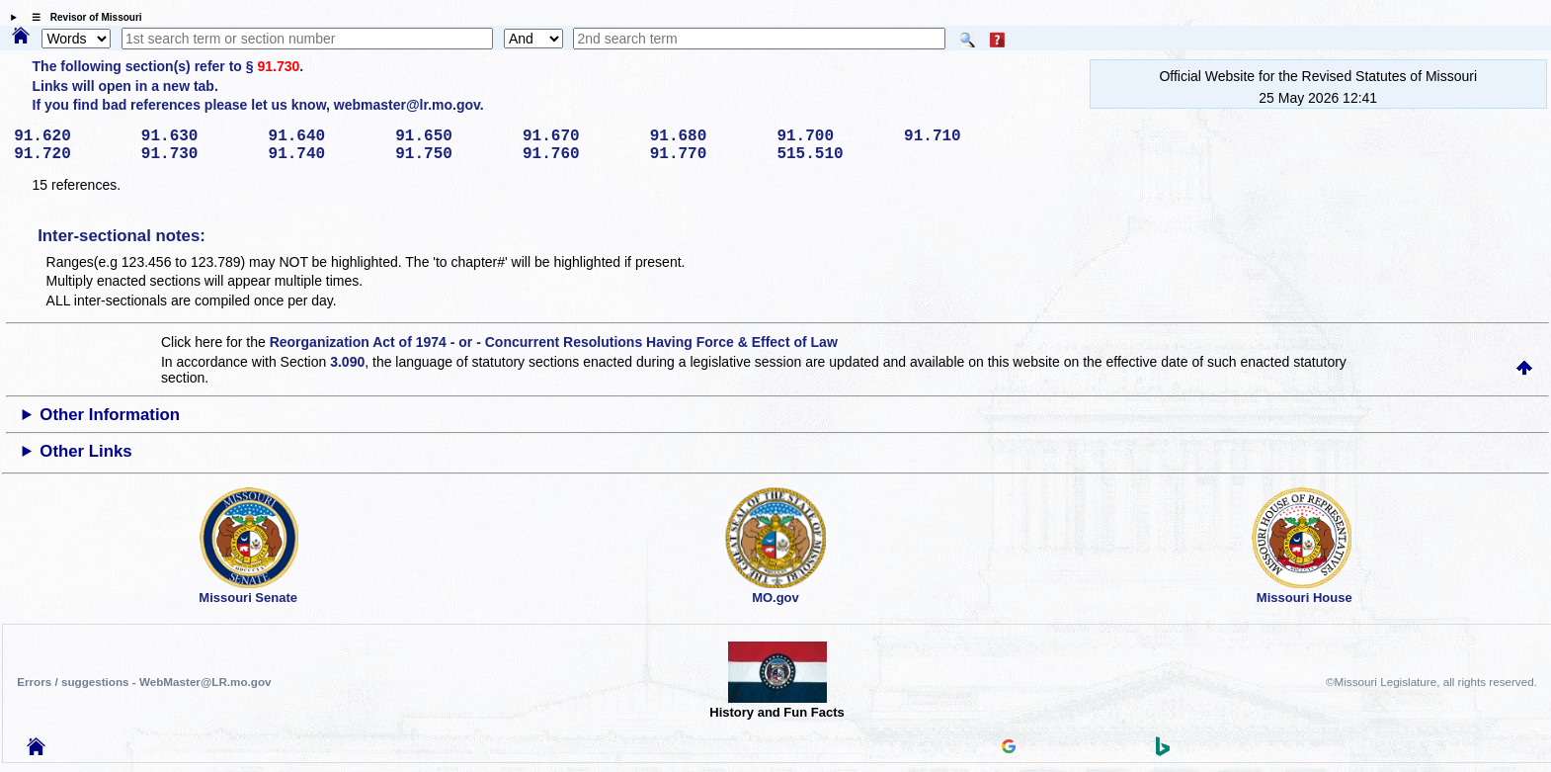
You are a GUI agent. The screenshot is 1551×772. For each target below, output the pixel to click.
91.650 (452, 136)
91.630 (198, 136)
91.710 (961, 136)
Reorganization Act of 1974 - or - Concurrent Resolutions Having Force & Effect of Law (554, 342)
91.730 (278, 66)
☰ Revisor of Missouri (82, 17)
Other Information (110, 414)
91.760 (579, 154)
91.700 (833, 136)
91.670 (579, 136)
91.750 (452, 154)
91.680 (707, 136)
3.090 (347, 362)
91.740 (325, 154)
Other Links (85, 451)
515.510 (833, 154)
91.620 (70, 136)
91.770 (707, 154)
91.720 (70, 154)
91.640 (325, 136)
